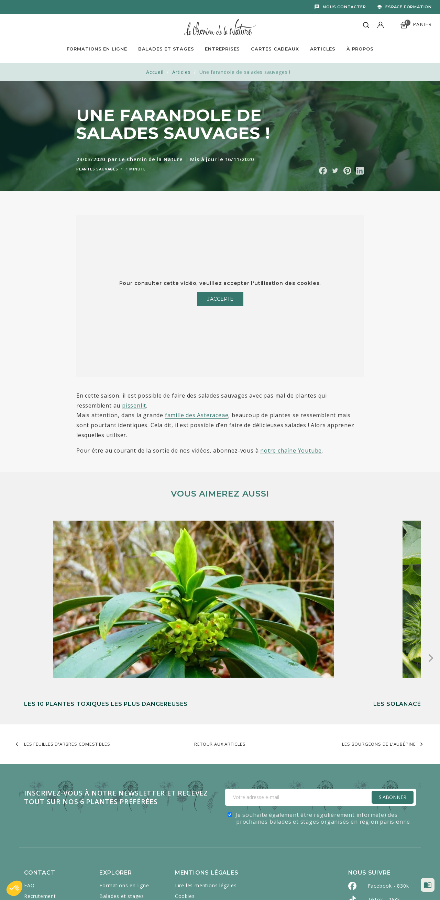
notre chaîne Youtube (291, 450)
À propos (359, 49)
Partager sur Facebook (323, 171)
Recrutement (40, 792)
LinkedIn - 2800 (387, 850)
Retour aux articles (219, 640)
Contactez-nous (43, 802)
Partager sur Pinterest (347, 171)
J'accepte (220, 299)
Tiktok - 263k (384, 795)
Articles (323, 49)
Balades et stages (121, 792)
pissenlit (134, 405)
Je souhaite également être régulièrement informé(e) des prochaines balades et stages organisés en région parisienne (322, 714)
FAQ (29, 781)
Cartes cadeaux (118, 813)
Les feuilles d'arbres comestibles (67, 640)
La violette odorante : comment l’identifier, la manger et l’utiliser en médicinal (350, 591)
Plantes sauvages (97, 168)
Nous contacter (344, 6)
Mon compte (40, 813)
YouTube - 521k (387, 809)
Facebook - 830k (388, 781)
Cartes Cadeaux (275, 49)
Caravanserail (184, 880)
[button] (14, 888)
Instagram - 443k (389, 823)
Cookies (185, 792)
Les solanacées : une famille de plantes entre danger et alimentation (214, 591)
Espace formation (408, 6)
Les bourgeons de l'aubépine (379, 640)
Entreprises (222, 49)
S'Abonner (392, 693)
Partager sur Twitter (335, 171)
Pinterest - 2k (384, 836)
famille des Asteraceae (197, 415)
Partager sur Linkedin (360, 171)
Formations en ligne (97, 49)
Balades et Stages (166, 49)
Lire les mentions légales (206, 781)
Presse (32, 824)
